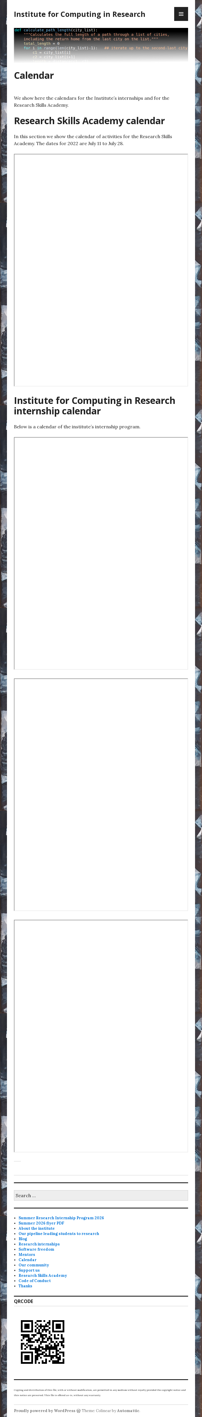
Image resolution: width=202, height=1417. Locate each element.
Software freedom (36, 1249)
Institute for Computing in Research (79, 14)
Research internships (39, 1244)
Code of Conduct (35, 1280)
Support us (29, 1270)
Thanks (25, 1286)
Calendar (28, 1259)
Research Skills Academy (43, 1275)
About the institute (37, 1228)
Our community (34, 1265)
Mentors (27, 1254)
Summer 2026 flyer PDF (41, 1223)
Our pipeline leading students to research (59, 1233)
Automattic (128, 1410)
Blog (23, 1238)
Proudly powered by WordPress (44, 1410)
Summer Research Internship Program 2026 (61, 1217)
